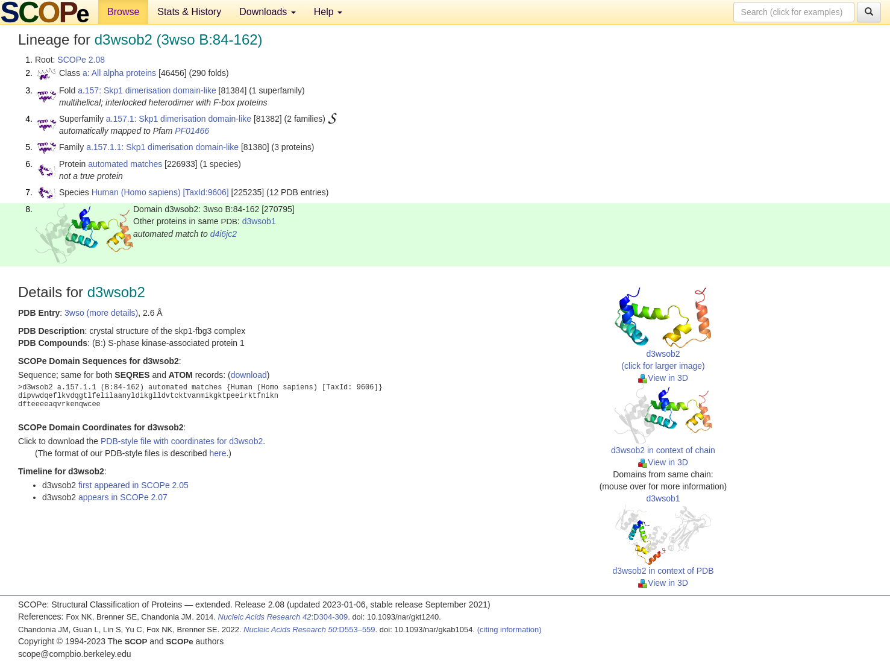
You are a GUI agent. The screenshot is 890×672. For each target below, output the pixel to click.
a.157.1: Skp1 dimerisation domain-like (178, 119)
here (217, 453)
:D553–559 (309, 629)
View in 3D (663, 378)
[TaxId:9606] (205, 192)
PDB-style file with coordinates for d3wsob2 (182, 441)
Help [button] (328, 12)
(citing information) (509, 629)
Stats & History (189, 12)
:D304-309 (283, 616)
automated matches (125, 164)
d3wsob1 (259, 221)
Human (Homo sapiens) (136, 192)
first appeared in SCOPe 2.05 (133, 485)
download (249, 375)
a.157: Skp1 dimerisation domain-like (147, 90)
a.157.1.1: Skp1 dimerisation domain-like (162, 147)
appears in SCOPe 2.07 (123, 497)
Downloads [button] (267, 12)
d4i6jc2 (223, 234)
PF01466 (192, 131)
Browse (123, 12)
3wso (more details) (101, 313)
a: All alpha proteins (119, 73)
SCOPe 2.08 (81, 59)
